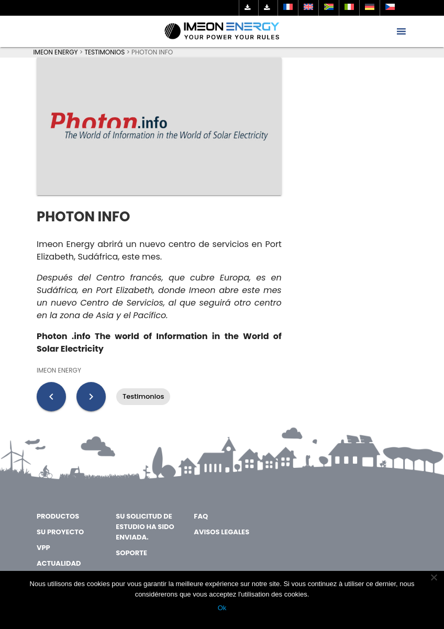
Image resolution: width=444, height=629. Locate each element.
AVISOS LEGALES (221, 532)
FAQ (201, 516)
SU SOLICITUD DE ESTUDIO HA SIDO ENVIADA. (145, 526)
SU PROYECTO (60, 532)
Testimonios (143, 396)
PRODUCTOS (58, 516)
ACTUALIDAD (59, 563)
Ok (222, 608)
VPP (43, 548)
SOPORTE (131, 553)
